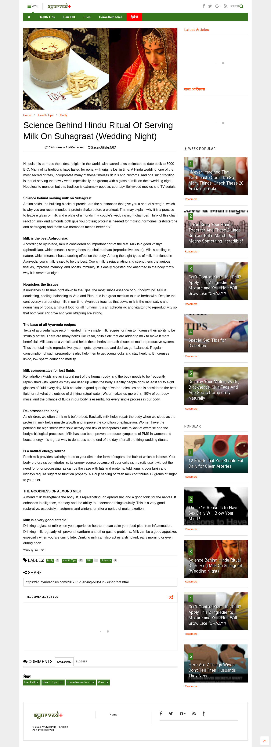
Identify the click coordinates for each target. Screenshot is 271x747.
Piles (87, 17)
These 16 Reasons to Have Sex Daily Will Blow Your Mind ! (213, 513)
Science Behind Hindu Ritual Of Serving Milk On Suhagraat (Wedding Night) (215, 566)
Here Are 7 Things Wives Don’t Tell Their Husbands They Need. (212, 670)
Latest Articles (196, 30)
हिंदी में (134, 17)
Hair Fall (69, 17)
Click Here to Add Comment (64, 147)
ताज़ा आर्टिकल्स (194, 89)
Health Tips (47, 17)
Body (63, 115)
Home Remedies (110, 17)
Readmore (191, 199)
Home (27, 115)
